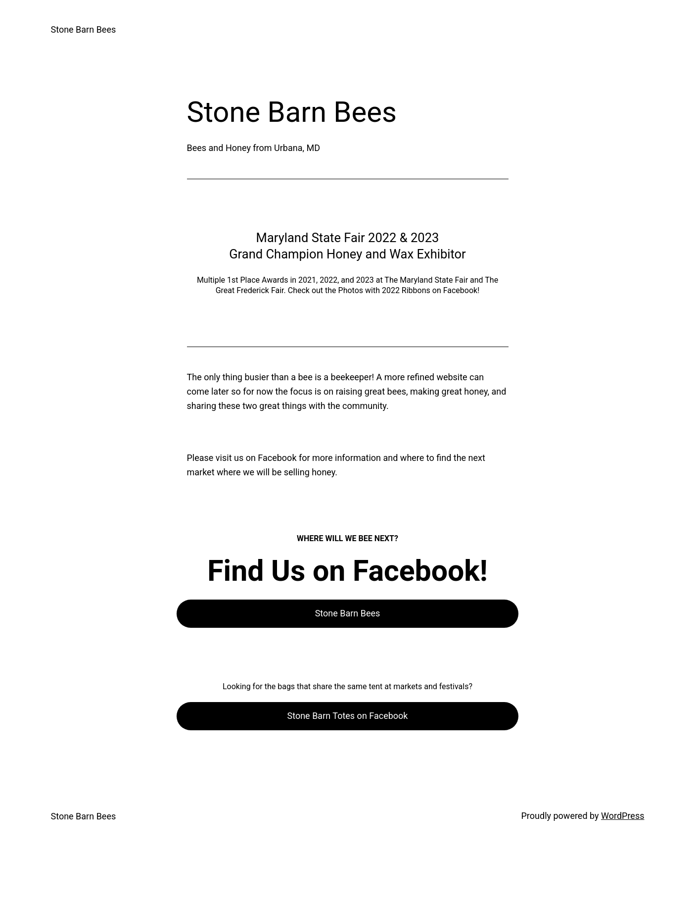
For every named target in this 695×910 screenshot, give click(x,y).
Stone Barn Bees (83, 29)
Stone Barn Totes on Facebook (347, 715)
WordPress (622, 815)
